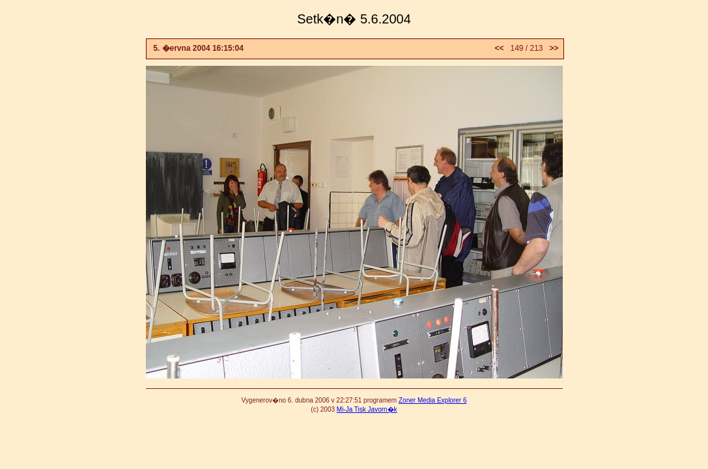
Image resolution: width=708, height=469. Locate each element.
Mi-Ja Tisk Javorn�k (367, 409)
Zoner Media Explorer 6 (433, 400)
